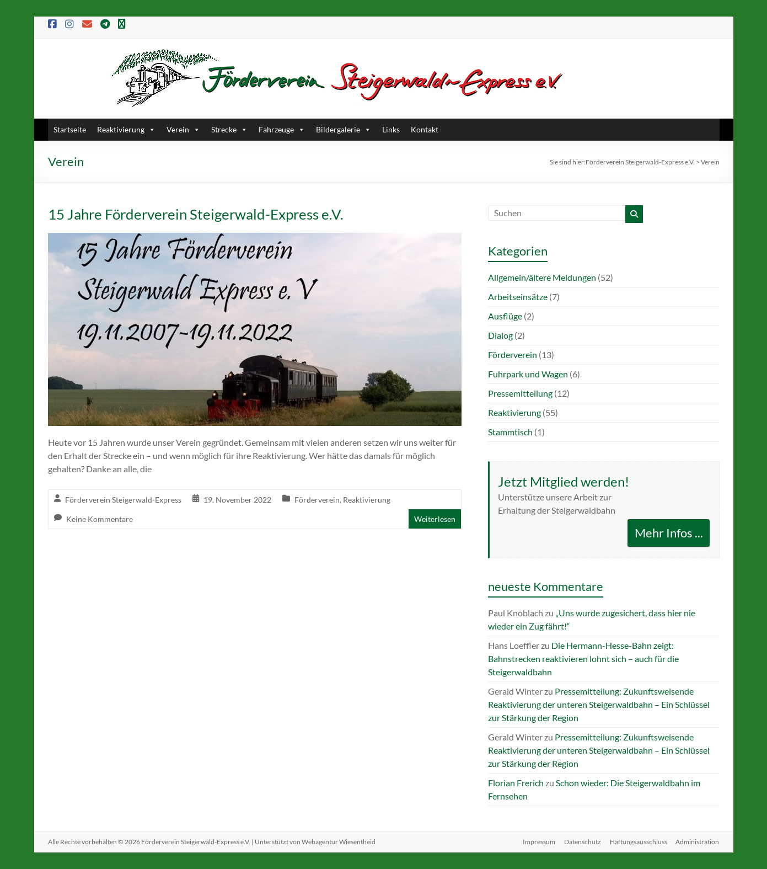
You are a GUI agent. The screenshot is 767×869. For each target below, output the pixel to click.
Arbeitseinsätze (518, 296)
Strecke (229, 129)
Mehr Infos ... (669, 532)
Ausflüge (505, 316)
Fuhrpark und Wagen (528, 374)
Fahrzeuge (282, 129)
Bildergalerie (343, 129)
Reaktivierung (126, 129)
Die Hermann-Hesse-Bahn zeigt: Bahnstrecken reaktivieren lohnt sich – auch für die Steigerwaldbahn (583, 658)
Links (391, 129)
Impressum (539, 842)
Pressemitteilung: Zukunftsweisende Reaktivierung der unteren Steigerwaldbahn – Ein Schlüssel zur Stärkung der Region (599, 704)
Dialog (500, 335)
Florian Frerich (516, 782)
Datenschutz (582, 842)
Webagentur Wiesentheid (339, 842)
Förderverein (317, 499)
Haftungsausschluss (638, 842)
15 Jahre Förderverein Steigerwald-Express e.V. (196, 214)
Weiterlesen (434, 519)
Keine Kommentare (99, 519)
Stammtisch (510, 431)
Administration (698, 842)
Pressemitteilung (520, 393)
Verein (183, 129)
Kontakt (424, 129)
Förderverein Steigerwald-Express (123, 499)
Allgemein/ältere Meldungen (542, 277)
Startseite (69, 129)
